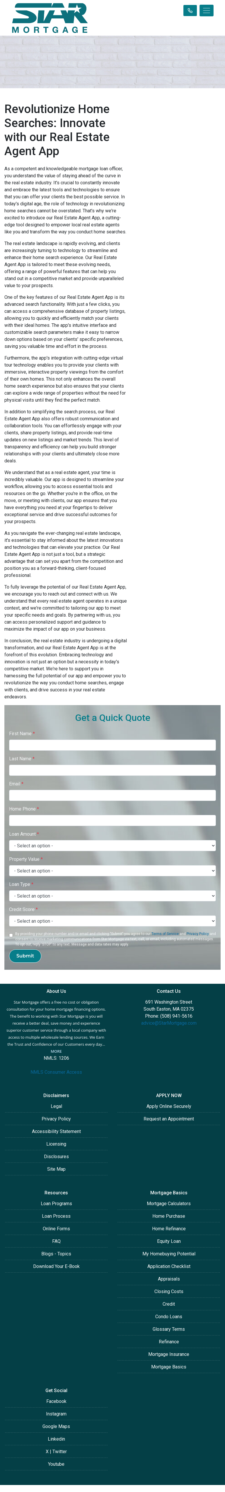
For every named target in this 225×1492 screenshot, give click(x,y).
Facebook (56, 1401)
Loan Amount (24, 834)
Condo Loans (168, 1316)
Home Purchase (168, 1216)
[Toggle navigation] (207, 10)
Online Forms (56, 1228)
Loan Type (21, 884)
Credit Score (23, 909)
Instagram (56, 1414)
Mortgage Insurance (168, 1354)
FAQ (56, 1241)
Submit (25, 956)
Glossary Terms (169, 1329)
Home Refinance (169, 1228)
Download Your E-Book (56, 1266)
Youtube (56, 1464)
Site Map (56, 1169)
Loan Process (56, 1216)
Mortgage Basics (168, 1367)
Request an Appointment (169, 1119)
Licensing (56, 1144)
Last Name (22, 758)
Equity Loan (169, 1241)
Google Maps (56, 1426)
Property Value (26, 859)
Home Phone (24, 809)
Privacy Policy (198, 934)
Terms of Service (165, 934)
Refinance (169, 1341)
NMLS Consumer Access (56, 1072)
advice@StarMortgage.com (169, 1023)
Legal (56, 1106)
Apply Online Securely (168, 1106)
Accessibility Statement (56, 1131)
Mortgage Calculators (169, 1203)
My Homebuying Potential (168, 1254)
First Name (22, 733)
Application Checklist (168, 1266)
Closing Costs (168, 1291)
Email (16, 784)
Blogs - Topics (56, 1254)
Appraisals (169, 1279)
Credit (169, 1304)
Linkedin (56, 1439)
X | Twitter (56, 1451)
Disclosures (56, 1156)
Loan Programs (56, 1203)
